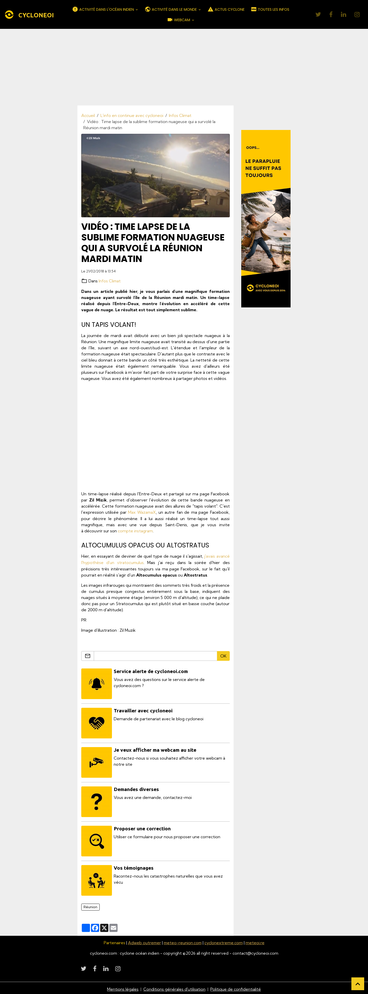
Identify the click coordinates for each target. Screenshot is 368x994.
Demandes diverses (136, 788)
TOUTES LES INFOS (270, 9)
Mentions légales (123, 986)
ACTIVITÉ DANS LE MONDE (171, 9)
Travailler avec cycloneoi (143, 709)
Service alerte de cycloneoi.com (151, 670)
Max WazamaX (142, 512)
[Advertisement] (184, 67)
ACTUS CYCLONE (226, 9)
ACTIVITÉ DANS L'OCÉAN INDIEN (103, 9)
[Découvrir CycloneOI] (266, 218)
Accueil (88, 115)
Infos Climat (180, 115)
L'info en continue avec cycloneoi (131, 115)
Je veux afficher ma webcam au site (155, 748)
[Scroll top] (357, 983)
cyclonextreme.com (224, 940)
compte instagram (135, 530)
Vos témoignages (134, 866)
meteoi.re (255, 940)
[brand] (29, 14)
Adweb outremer (144, 940)
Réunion (90, 904)
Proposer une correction (142, 827)
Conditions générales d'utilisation (174, 986)
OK (223, 655)
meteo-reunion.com (183, 940)
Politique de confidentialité (236, 986)
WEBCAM (179, 20)
